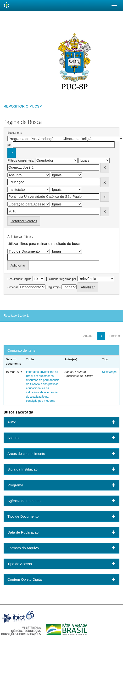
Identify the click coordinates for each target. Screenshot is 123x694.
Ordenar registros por (62, 279)
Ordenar (12, 287)
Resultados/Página (19, 279)
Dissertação (109, 372)
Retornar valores (24, 221)
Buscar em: (14, 132)
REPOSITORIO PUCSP (23, 106)
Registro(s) (53, 287)
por (9, 144)
